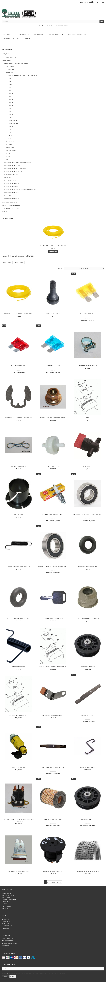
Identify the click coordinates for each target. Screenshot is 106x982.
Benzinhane (87, 466)
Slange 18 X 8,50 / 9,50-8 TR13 (88, 566)
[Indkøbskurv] (87, 3)
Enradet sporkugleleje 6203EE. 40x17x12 (87, 514)
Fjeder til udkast (18, 667)
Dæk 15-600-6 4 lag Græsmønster (87, 871)
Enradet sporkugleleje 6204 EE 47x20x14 (53, 566)
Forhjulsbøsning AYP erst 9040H (87, 618)
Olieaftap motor (18, 767)
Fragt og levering (8, 895)
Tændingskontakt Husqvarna (53, 871)
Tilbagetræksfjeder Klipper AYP (18, 566)
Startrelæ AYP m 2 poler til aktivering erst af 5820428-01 (18, 820)
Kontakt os (5, 904)
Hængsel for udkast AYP (18, 715)
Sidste (59, 882)
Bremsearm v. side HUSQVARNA (53, 715)
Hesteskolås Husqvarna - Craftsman (18, 418)
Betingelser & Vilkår (9, 899)
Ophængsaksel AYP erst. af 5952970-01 (53, 667)
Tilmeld (5, 976)
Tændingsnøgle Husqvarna (53, 618)
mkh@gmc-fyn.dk (11, 943)
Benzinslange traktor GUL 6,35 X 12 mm (53, 245)
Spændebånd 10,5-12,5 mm (88, 366)
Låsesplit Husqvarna (18, 466)
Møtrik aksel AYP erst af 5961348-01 (53, 418)
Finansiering (6, 908)
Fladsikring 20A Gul (87, 314)
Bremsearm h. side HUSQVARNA (18, 871)
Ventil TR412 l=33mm (53, 314)
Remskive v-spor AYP (88, 667)
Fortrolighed (6, 893)
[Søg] (101, 21)
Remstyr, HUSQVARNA (87, 767)
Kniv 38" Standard (87, 715)
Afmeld (12, 976)
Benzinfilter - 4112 (53, 466)
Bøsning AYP (18, 514)
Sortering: (59, 268)
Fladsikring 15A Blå (53, 366)
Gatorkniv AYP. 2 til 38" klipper (53, 767)
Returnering (6, 902)
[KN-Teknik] (21, 13)
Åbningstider (6, 906)
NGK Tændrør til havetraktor (53, 514)
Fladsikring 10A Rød (18, 366)
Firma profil (6, 897)
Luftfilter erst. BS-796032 (53, 819)
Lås (87, 418)
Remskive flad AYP (87, 819)
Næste (52, 882)
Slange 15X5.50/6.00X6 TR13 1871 (18, 618)
